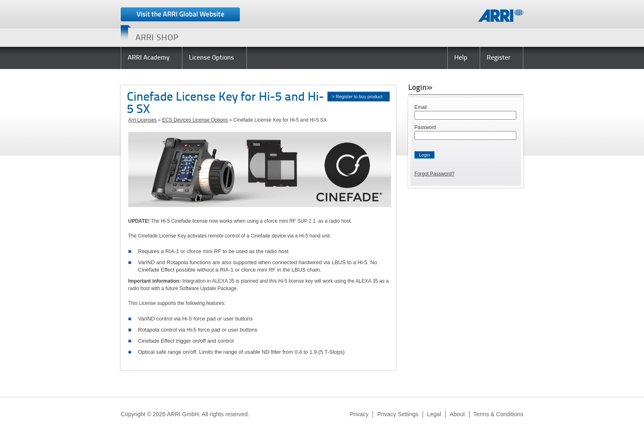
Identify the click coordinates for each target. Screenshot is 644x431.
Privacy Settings (397, 414)
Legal (434, 414)
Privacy (359, 414)
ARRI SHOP (157, 38)
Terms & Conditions (498, 414)
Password (425, 127)
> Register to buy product (357, 96)
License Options (211, 58)
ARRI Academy (149, 58)
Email (420, 107)
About (457, 414)
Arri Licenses (142, 120)
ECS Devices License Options (195, 120)
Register (499, 58)
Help (460, 58)
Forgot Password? (434, 174)
